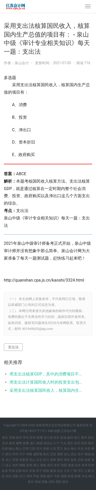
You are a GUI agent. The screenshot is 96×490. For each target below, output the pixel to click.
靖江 (91, 476)
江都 (87, 471)
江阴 (32, 448)
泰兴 (31, 482)
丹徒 (36, 476)
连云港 (48, 437)
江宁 (56, 443)
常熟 (15, 460)
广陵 (74, 471)
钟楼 (29, 454)
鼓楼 (26, 443)
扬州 (70, 437)
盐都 (18, 471)
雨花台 (48, 443)
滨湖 (25, 448)
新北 (46, 454)
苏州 (33, 437)
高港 (71, 476)
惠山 (18, 448)
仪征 (8, 476)
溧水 (70, 443)
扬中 (50, 476)
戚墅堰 (37, 454)
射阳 (46, 471)
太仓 (39, 460)
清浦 (71, 465)
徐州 (19, 437)
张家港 (23, 460)
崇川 (46, 460)
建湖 (53, 471)
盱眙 (91, 465)
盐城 (63, 437)
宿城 (38, 482)
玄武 (5, 443)
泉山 (67, 448)
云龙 (53, 448)
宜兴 (39, 448)
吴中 (81, 454)
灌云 (36, 465)
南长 (91, 443)
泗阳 (58, 482)
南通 (40, 437)
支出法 (13, 347)
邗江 (81, 471)
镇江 (77, 437)
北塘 (5, 448)
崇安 (84, 443)
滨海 (32, 471)
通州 (60, 460)
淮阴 (64, 465)
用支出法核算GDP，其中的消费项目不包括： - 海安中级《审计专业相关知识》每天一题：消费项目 (46, 374)
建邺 (19, 443)
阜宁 (39, 471)
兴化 (84, 476)
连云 (8, 465)
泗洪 (65, 482)
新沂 (8, 454)
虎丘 (74, 454)
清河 (50, 465)
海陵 (64, 476)
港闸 (53, 460)
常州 (26, 437)
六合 (63, 443)
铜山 (74, 448)
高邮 (15, 476)
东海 (29, 465)
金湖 (5, 471)
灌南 (43, 465)
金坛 (67, 454)
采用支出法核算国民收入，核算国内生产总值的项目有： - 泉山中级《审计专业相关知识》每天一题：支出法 (46, 390)
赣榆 (22, 465)
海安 (67, 460)
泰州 (84, 437)
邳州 (15, 454)
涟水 (77, 465)
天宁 (22, 454)
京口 (22, 476)
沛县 (87, 448)
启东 (81, 460)
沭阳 (51, 482)
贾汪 (60, 448)
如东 (74, 460)
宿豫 (44, 482)
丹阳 (43, 476)
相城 (87, 454)
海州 (15, 465)
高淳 (77, 443)
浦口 (33, 443)
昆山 (32, 460)
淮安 (56, 437)
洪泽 (84, 465)
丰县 (81, 448)
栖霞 (40, 443)
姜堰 (77, 476)
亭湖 (11, 471)
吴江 (8, 460)
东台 (60, 471)
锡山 (11, 448)
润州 (29, 476)
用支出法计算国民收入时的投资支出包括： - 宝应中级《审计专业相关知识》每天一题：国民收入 (46, 382)
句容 (57, 476)
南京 (5, 437)
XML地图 (54, 431)
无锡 (12, 437)
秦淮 (12, 443)
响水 (25, 471)
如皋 (87, 460)
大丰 (67, 471)
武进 (53, 454)
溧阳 (60, 454)
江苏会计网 (68, 431)
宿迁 (91, 437)
